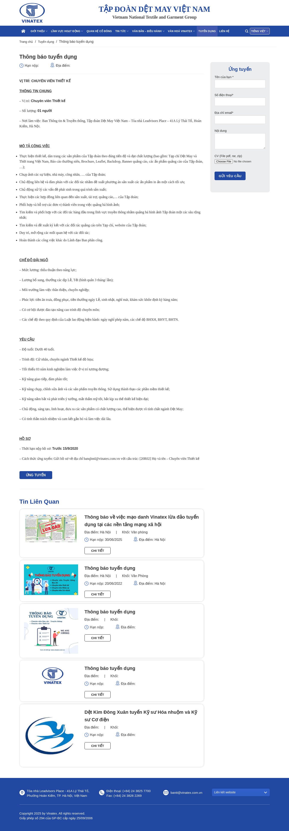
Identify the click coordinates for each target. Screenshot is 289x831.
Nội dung (240, 141)
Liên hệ (224, 31)
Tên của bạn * (240, 83)
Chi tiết (97, 550)
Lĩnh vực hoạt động (67, 31)
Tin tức (122, 31)
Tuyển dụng (207, 31)
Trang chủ (26, 41)
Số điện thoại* (240, 101)
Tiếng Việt (259, 31)
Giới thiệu (39, 31)
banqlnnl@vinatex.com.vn (102, 458)
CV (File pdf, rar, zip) (240, 162)
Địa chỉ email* (240, 119)
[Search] (246, 31)
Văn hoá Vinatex (181, 31)
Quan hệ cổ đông (99, 31)
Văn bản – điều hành (148, 31)
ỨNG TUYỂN (36, 475)
